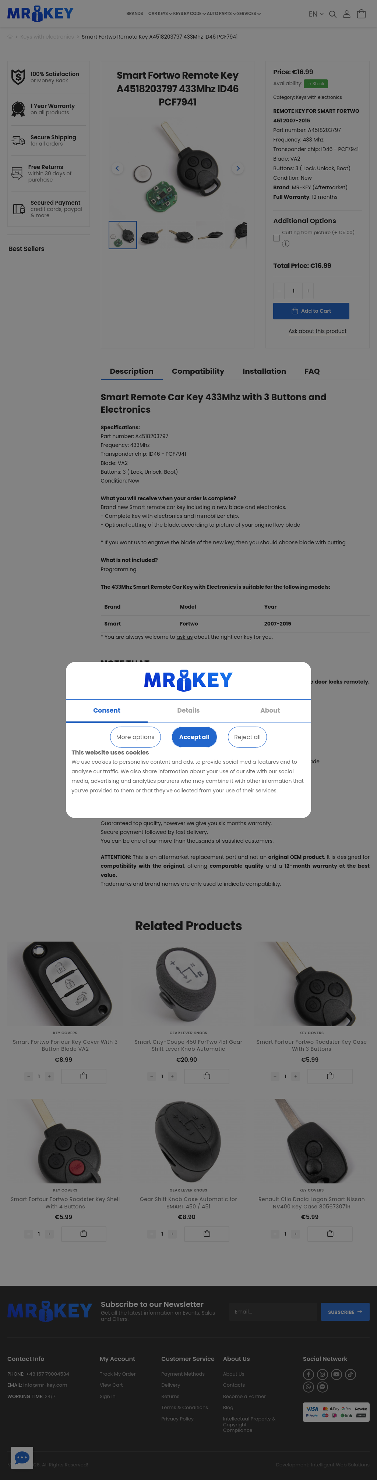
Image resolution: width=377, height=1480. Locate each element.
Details (188, 710)
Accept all (194, 737)
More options (135, 737)
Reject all (247, 737)
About (270, 710)
